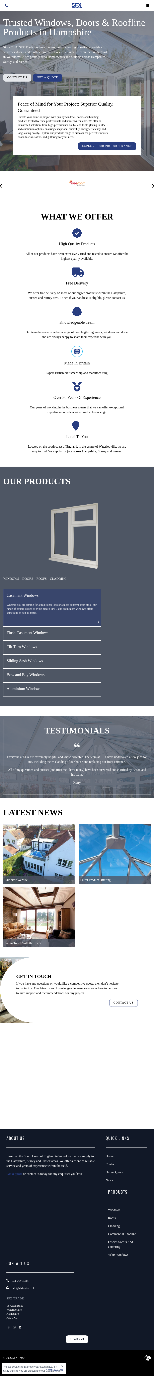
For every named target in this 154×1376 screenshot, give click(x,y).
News (109, 1180)
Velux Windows (118, 1254)
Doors (27, 578)
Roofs (112, 1218)
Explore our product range (107, 146)
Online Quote (114, 1172)
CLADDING (58, 578)
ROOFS (41, 578)
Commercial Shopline (122, 1234)
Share (77, 1339)
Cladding (114, 1226)
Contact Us (17, 77)
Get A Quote (47, 77)
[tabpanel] (77, 771)
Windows (11, 578)
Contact (111, 1164)
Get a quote (14, 1173)
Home (109, 1156)
